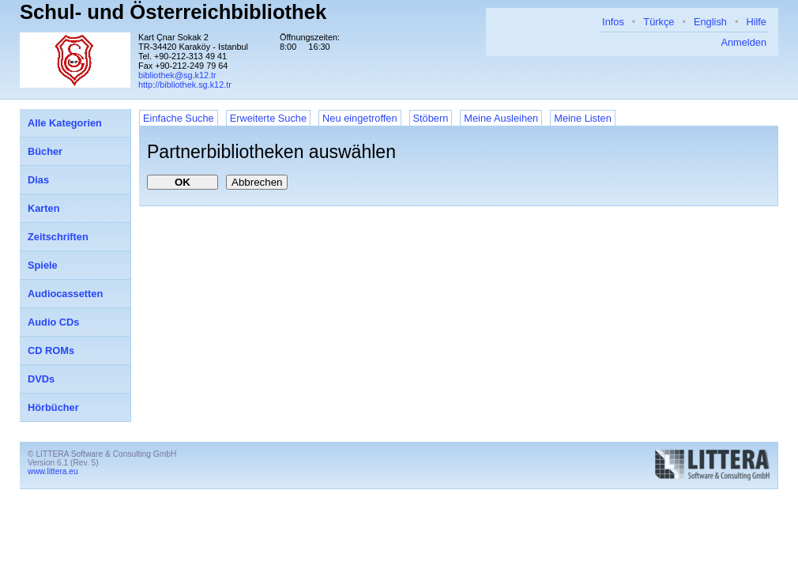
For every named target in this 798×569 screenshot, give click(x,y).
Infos (613, 22)
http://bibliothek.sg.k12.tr (184, 84)
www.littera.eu (53, 471)
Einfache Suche (178, 118)
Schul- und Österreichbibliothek (173, 12)
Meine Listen (583, 118)
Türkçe (658, 22)
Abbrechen (256, 182)
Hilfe (756, 22)
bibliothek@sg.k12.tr (177, 75)
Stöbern (431, 118)
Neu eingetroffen (359, 118)
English (710, 22)
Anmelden (743, 42)
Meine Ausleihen (501, 118)
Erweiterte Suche (268, 118)
